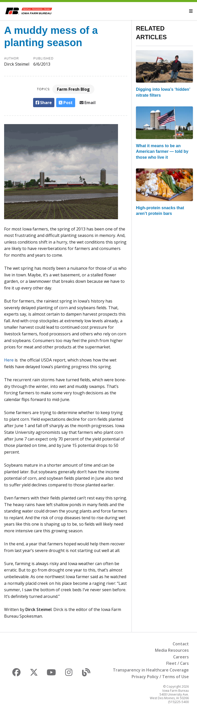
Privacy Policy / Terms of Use (160, 676)
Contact (181, 644)
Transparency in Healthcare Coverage (151, 670)
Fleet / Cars (177, 663)
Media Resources (172, 650)
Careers (181, 657)
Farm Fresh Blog (73, 89)
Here (9, 360)
